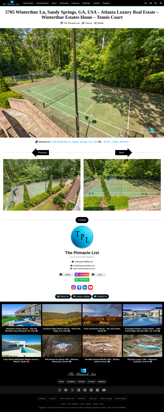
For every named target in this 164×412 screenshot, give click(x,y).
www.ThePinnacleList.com (84, 268)
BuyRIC (53, 398)
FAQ (68, 404)
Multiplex (75, 404)
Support (95, 404)
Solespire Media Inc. (84, 262)
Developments (42, 3)
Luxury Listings (81, 296)
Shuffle (100, 23)
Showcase (64, 3)
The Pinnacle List (72, 23)
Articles (96, 3)
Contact (91, 381)
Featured (75, 3)
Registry (106, 3)
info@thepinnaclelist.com (84, 266)
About (61, 381)
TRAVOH (81, 398)
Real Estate (28, 3)
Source (88, 23)
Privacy (81, 404)
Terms (101, 404)
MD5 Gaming (106, 398)
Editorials (86, 3)
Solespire (42, 398)
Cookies (63, 404)
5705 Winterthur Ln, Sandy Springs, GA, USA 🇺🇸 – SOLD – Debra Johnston (90, 142)
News (54, 3)
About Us (63, 296)
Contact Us (100, 296)
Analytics (71, 381)
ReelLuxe (93, 398)
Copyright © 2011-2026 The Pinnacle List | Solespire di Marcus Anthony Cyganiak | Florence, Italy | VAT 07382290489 (82, 408)
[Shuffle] (150, 3)
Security (88, 404)
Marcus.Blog (120, 398)
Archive (81, 381)
